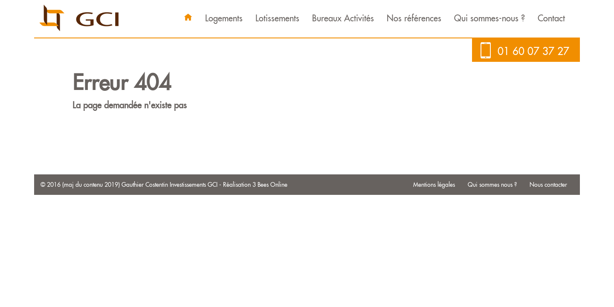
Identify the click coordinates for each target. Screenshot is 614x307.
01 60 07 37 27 (533, 51)
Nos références (414, 18)
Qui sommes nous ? (492, 184)
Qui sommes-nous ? (489, 18)
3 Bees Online (269, 184)
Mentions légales (434, 184)
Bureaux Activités (343, 18)
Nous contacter (548, 184)
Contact (551, 18)
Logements (224, 18)
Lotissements (277, 18)
